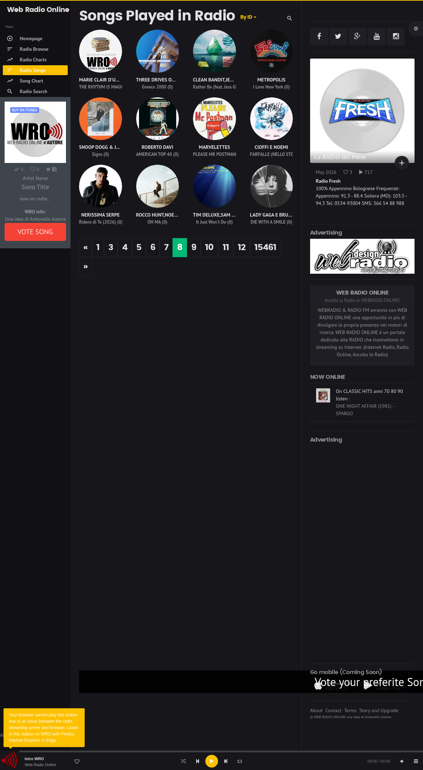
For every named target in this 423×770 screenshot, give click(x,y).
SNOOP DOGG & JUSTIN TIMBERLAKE (118, 147)
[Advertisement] (362, 552)
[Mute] (402, 761)
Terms (350, 710)
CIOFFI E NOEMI (271, 147)
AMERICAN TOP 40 (154, 154)
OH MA (154, 222)
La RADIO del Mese (340, 157)
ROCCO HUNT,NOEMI (158, 215)
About (316, 710)
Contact (333, 710)
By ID (246, 17)
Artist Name (35, 178)
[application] (211, 761)
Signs (97, 154)
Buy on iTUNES (24, 110)
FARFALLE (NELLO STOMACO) (278, 154)
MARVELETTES (214, 147)
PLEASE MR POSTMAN (214, 154)
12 (242, 247)
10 (209, 247)
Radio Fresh (328, 181)
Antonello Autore (378, 716)
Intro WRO (34, 759)
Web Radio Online (40, 765)
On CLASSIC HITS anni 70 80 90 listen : (369, 395)
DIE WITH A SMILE (267, 222)
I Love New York (268, 87)
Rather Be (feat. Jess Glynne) (220, 87)
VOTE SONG (35, 231)
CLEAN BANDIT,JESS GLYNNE (223, 80)
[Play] (211, 761)
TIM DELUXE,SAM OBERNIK (222, 215)
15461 (265, 247)
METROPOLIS (271, 80)
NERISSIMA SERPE (100, 215)
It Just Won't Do (211, 222)
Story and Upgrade (378, 710)
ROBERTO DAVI (157, 147)
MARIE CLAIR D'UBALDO (105, 80)
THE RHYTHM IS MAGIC (101, 87)
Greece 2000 (154, 87)
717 (366, 172)
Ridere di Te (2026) (97, 222)
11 (226, 247)
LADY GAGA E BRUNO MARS (279, 215)
